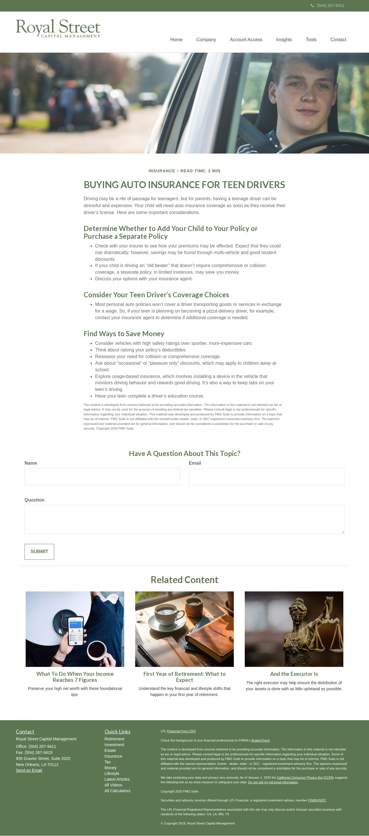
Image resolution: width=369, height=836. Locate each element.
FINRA (313, 800)
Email (195, 463)
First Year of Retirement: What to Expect (185, 677)
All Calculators (117, 791)
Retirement (114, 739)
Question (34, 500)
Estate (110, 750)
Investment (114, 745)
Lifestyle (112, 773)
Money (111, 768)
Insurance (113, 756)
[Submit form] (39, 552)
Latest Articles (117, 779)
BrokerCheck (260, 740)
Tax (108, 762)
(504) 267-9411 (327, 5)
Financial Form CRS (181, 731)
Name (31, 463)
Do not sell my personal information (273, 782)
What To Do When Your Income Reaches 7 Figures (75, 677)
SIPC (322, 800)
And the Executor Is (294, 674)
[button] (203, 32)
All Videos (114, 785)
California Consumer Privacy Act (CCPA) (305, 778)
